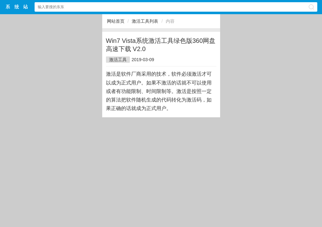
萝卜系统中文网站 (17, 7)
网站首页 (116, 21)
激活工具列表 (145, 21)
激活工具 (118, 59)
